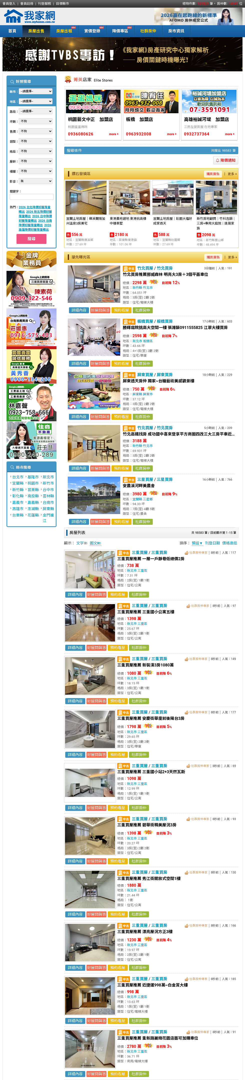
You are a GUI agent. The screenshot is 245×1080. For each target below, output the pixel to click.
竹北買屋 (145, 268)
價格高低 (229, 543)
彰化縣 (18, 496)
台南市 (48, 502)
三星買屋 (145, 479)
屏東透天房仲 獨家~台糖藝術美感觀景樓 (158, 381)
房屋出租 (63, 30)
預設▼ (197, 543)
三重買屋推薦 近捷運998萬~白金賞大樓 (152, 985)
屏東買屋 (145, 374)
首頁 (12, 31)
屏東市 (148, 394)
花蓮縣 (33, 515)
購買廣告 (213, 174)
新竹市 (48, 483)
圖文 (95, 543)
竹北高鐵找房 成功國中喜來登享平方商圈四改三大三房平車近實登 (179, 434)
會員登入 (9, 3)
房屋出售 (36, 31)
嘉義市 (18, 502)
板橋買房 (165, 321)
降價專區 (119, 30)
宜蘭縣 (18, 483)
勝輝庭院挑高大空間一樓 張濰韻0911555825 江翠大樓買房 (175, 327)
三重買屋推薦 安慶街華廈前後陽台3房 (150, 718)
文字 (82, 543)
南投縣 (33, 496)
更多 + (232, 174)
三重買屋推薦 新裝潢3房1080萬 (145, 665)
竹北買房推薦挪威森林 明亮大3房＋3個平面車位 (165, 274)
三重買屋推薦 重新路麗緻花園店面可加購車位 (157, 1038)
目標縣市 (62, 3)
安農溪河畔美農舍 (139, 485)
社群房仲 (148, 31)
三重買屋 (140, 552)
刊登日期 (212, 543)
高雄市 (18, 509)
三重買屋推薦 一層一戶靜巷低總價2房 (150, 558)
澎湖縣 (33, 509)
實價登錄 (91, 30)
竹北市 (148, 288)
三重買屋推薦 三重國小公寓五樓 (145, 612)
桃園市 (33, 483)
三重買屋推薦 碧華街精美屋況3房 (146, 825)
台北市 (18, 477)
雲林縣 (48, 496)
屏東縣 (48, 509)
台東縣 (18, 515)
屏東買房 (165, 374)
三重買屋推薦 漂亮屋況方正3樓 (144, 931)
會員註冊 (26, 3)
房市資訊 (176, 31)
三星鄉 (148, 499)
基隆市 (33, 477)
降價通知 (226, 160)
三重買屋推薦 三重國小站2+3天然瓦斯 (151, 771)
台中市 (48, 490)
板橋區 (148, 341)
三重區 (142, 570)
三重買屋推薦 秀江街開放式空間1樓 (148, 878)
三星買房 (165, 479)
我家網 (42, 16)
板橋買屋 (145, 321)
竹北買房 (165, 268)
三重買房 (159, 552)
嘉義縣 (33, 502)
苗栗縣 (33, 490)
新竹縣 (18, 490)
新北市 (48, 477)
